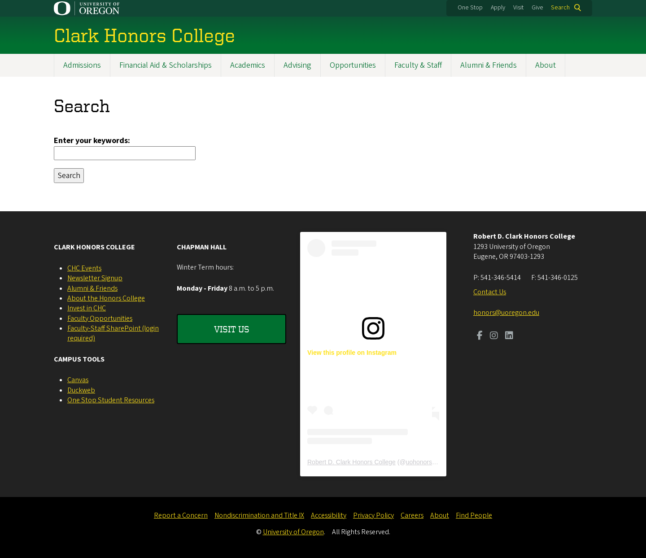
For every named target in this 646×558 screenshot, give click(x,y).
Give (537, 7)
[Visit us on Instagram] (494, 336)
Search (560, 7)
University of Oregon (293, 532)
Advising (297, 65)
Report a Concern (181, 515)
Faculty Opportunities (99, 318)
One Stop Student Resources (110, 400)
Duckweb (81, 390)
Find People (474, 515)
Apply (498, 7)
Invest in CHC (86, 308)
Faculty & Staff (418, 65)
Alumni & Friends (488, 65)
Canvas (77, 380)
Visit (518, 7)
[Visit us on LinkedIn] (509, 336)
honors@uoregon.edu (506, 313)
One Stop (470, 7)
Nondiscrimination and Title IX (259, 515)
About (545, 65)
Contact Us (489, 292)
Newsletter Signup (94, 278)
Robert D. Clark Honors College (351, 462)
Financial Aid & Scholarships (165, 65)
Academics (247, 65)
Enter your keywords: (92, 140)
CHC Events (84, 268)
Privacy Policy (373, 515)
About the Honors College (106, 298)
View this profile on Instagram (352, 352)
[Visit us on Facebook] (479, 336)
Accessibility (328, 515)
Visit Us (231, 329)
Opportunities (353, 65)
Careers (412, 515)
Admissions (82, 65)
